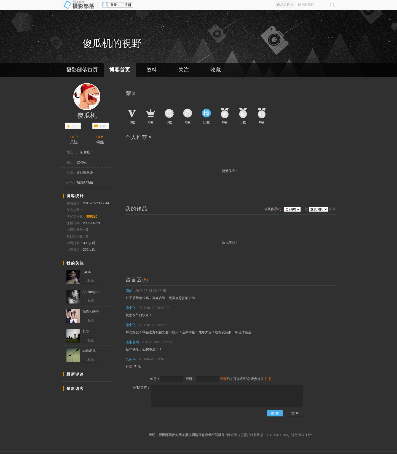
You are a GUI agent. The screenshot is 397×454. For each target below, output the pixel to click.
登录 (113, 4)
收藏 (215, 70)
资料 (151, 70)
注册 (128, 5)
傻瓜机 (87, 115)
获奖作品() (273, 209)
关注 (183, 70)
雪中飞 (131, 308)
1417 (74, 137)
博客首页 (119, 70)
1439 (100, 137)
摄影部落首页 (82, 70)
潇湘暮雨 (132, 342)
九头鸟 (131, 359)
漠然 (129, 291)
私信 (103, 126)
